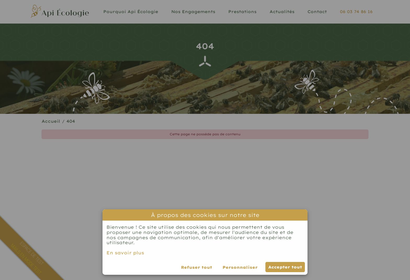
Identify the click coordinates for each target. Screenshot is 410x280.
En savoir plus (125, 252)
